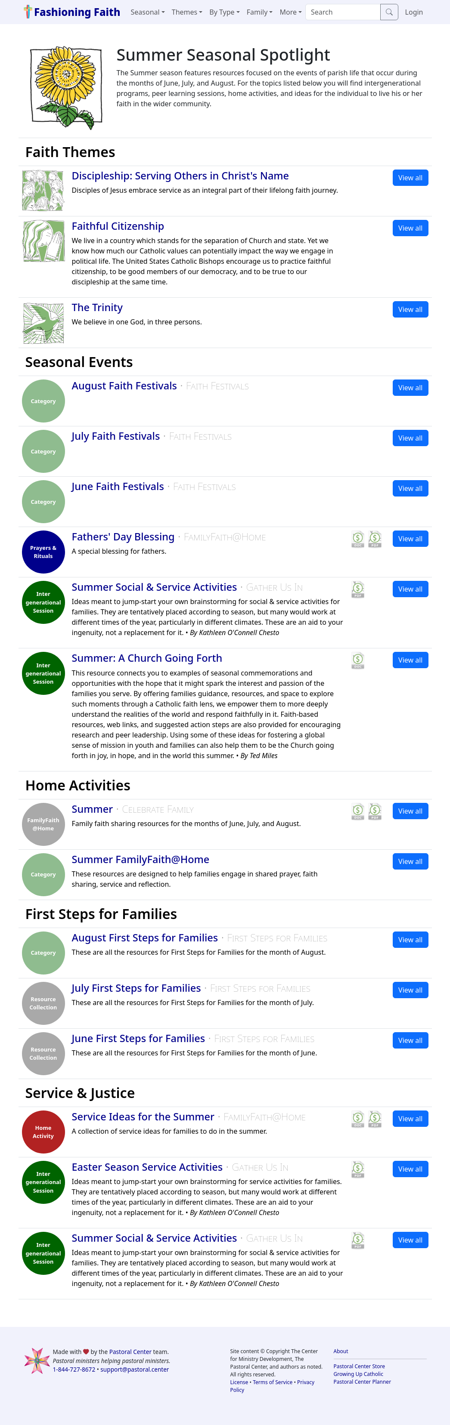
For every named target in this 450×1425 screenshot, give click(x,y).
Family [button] (257, 12)
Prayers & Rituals (43, 552)
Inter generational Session (43, 602)
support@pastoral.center (134, 1369)
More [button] (288, 12)
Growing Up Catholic (358, 1374)
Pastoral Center (130, 1352)
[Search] (343, 12)
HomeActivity (43, 1132)
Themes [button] (184, 12)
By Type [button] (221, 12)
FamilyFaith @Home (43, 824)
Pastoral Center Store (359, 1366)
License (239, 1382)
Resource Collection (43, 1003)
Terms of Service (272, 1382)
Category (43, 401)
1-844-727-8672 (74, 1369)
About (341, 1351)
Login (414, 12)
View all (410, 177)
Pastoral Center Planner (362, 1381)
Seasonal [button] (145, 12)
